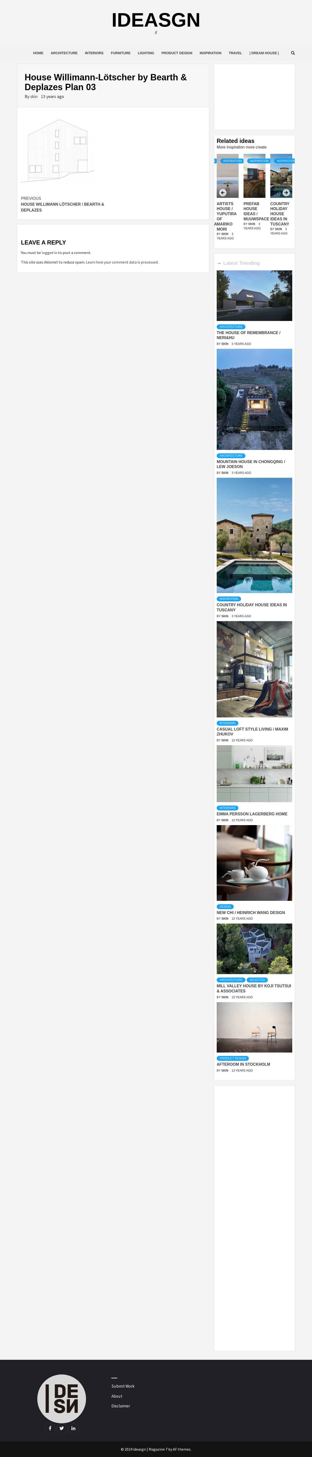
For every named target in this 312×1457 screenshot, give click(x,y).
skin (34, 96)
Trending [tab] (249, 263)
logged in (49, 252)
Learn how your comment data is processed (122, 262)
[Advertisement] (254, 97)
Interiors (94, 53)
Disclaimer (120, 1406)
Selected (257, 980)
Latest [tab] (230, 263)
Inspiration (210, 53)
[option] (254, 200)
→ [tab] (219, 263)
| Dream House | (264, 53)
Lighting (146, 53)
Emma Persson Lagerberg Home (252, 814)
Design (225, 906)
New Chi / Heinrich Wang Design (251, 913)
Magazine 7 (158, 1449)
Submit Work (123, 1386)
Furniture (121, 53)
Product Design (176, 53)
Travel (235, 53)
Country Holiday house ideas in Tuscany (279, 214)
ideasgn (156, 20)
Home (38, 53)
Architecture (64, 53)
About (116, 1396)
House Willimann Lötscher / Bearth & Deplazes (67, 204)
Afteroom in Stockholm (243, 1064)
